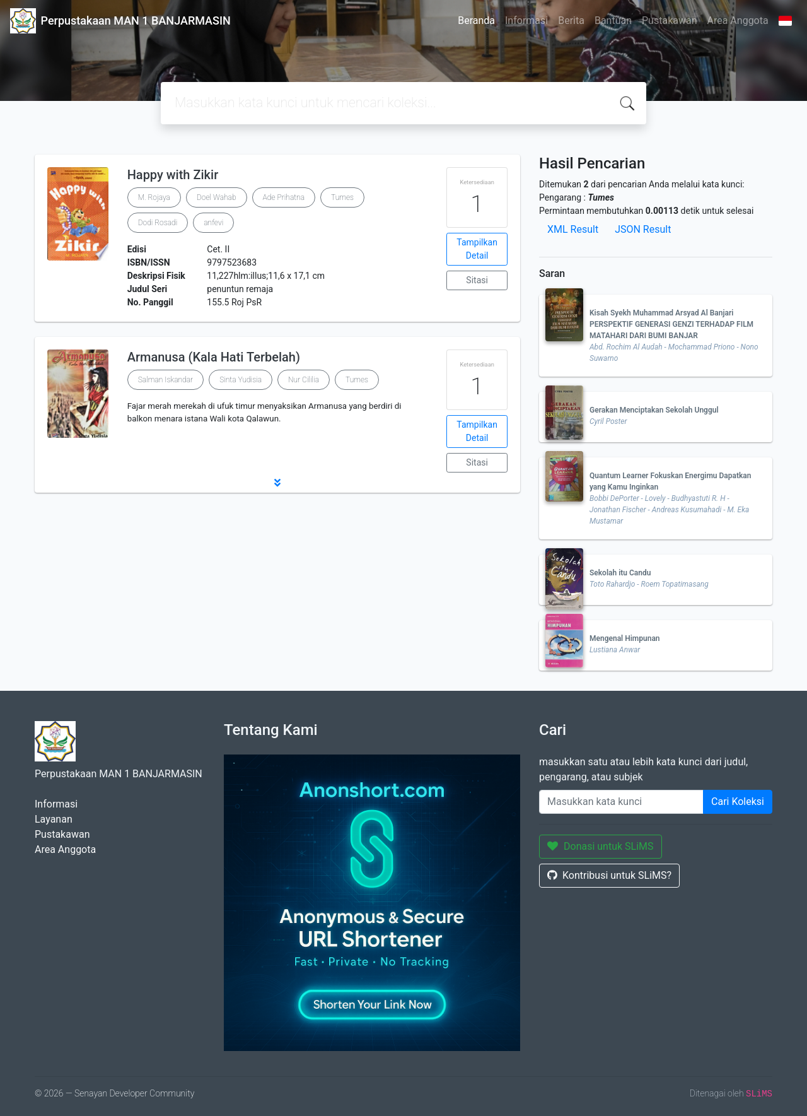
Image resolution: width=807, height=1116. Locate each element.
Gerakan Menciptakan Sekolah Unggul (654, 410)
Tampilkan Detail (476, 249)
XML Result (572, 229)
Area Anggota (738, 20)
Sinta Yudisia (240, 379)
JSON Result (643, 229)
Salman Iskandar (165, 379)
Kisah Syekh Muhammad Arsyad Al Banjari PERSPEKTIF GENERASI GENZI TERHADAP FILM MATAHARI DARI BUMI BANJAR (671, 324)
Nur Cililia (303, 379)
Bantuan (613, 20)
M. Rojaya (154, 197)
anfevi (213, 222)
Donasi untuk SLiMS (600, 846)
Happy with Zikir (173, 174)
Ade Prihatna (284, 197)
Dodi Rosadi (158, 222)
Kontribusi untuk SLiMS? (609, 875)
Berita (571, 20)
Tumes (342, 197)
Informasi (526, 20)
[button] (277, 483)
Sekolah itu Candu (620, 572)
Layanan (54, 819)
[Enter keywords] (621, 802)
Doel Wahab (216, 197)
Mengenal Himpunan (624, 638)
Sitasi (477, 280)
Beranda (476, 20)
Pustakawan (669, 20)
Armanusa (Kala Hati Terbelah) (213, 357)
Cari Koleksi (737, 802)
